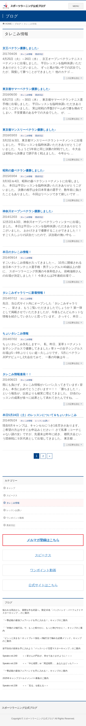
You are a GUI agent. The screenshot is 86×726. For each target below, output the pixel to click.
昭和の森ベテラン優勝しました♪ (23, 170)
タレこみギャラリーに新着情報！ (24, 292)
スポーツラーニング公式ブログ (39, 718)
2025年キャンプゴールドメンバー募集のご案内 (25, 678)
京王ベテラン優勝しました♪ (21, 48)
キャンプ (10, 488)
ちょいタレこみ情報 (15, 333)
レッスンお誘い (42, 421)
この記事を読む (73, 78)
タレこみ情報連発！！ (17, 374)
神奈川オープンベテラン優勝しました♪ (28, 211)
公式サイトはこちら (43, 585)
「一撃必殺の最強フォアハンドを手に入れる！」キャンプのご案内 (35, 620)
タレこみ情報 (26, 54)
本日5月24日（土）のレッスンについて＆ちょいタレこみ (40, 415)
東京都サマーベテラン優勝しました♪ (26, 89)
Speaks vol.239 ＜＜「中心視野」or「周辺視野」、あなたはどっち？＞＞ (40, 663)
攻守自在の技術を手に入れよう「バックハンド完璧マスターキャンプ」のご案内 (41, 648)
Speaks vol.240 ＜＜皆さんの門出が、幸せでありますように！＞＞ (37, 656)
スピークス (11, 495)
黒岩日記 (39, 54)
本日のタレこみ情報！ (17, 252)
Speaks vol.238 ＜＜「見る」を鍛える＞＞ (25, 685)
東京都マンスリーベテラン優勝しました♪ (29, 129)
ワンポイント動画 (15, 518)
